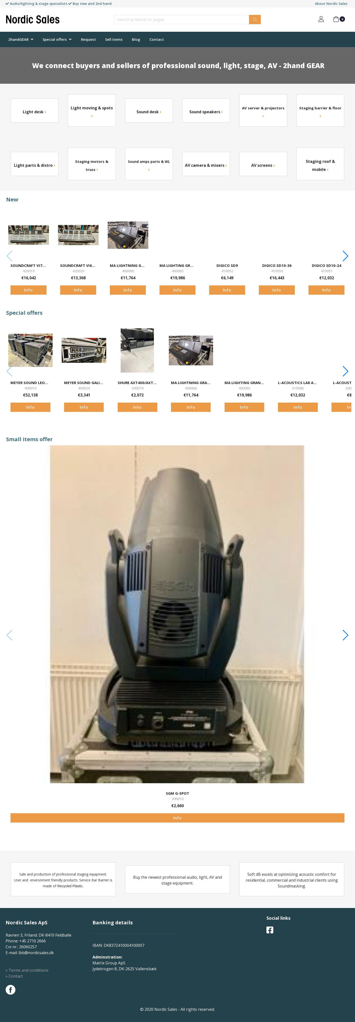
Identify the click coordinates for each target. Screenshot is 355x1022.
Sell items (114, 39)
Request (88, 39)
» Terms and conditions (27, 970)
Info (28, 290)
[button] (345, 256)
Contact (156, 39)
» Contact (14, 976)
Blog (136, 39)
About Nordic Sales (331, 3)
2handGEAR (18, 39)
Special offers (55, 39)
